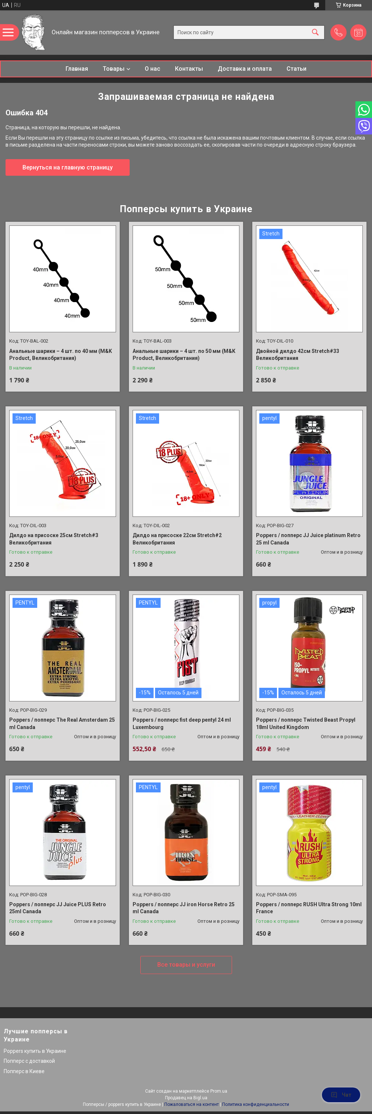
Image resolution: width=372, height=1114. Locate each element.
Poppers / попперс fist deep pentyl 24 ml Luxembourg (182, 723)
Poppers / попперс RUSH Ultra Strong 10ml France (309, 908)
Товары (113, 68)
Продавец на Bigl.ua (186, 1097)
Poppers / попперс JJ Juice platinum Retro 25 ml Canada (308, 539)
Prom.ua (218, 1091)
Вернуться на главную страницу (67, 167)
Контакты (189, 68)
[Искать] (315, 32)
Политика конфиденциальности (255, 1104)
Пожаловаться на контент (191, 1104)
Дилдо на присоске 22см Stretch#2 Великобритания (177, 539)
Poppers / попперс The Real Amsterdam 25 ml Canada (62, 723)
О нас (152, 68)
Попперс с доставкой (29, 1061)
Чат (341, 1095)
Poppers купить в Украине (35, 1051)
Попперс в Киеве (24, 1071)
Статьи (296, 68)
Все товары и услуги (186, 964)
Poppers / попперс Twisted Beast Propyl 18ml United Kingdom (305, 723)
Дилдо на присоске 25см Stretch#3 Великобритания (53, 539)
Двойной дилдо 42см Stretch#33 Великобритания (297, 354)
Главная (77, 68)
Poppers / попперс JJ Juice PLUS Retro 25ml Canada (57, 908)
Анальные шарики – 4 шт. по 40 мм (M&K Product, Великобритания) (60, 354)
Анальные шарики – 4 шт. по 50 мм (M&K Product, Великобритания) (184, 354)
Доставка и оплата (245, 68)
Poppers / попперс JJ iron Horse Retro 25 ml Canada (184, 908)
